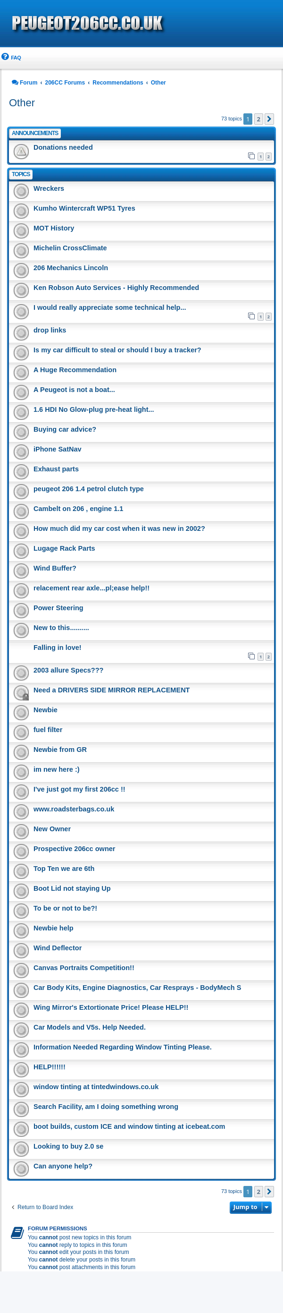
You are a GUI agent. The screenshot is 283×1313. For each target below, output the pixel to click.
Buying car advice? (64, 429)
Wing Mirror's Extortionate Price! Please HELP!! (110, 1007)
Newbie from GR (60, 749)
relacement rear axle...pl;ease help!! (91, 588)
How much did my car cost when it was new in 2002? (119, 528)
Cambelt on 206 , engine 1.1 (78, 508)
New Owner (52, 829)
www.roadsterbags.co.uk (73, 809)
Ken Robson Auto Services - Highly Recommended (116, 287)
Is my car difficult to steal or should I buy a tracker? (117, 350)
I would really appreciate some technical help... (109, 307)
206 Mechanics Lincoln (70, 268)
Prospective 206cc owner (74, 849)
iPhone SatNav (57, 449)
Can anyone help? (62, 1166)
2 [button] (258, 119)
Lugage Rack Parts (64, 548)
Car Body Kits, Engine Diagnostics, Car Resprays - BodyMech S (137, 987)
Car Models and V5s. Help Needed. (89, 1027)
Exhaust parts (56, 469)
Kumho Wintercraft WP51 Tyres (84, 208)
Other (22, 103)
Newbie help (53, 928)
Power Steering (58, 608)
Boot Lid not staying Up (72, 888)
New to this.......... (61, 627)
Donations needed (63, 147)
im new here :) (56, 769)
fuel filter (47, 729)
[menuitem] (10, 58)
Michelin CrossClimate (70, 248)
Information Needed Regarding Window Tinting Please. (122, 1047)
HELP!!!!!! (49, 1067)
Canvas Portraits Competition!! (83, 968)
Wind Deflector (57, 948)
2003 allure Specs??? (68, 670)
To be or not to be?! (65, 908)
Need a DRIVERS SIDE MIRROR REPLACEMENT (111, 690)
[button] (269, 119)
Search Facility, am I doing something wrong (105, 1106)
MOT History (53, 228)
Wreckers (48, 188)
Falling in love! (57, 647)
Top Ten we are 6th (63, 868)
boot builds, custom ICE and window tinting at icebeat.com (129, 1126)
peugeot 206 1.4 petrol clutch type (88, 489)
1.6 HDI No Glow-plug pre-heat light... (93, 409)
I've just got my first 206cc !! (79, 789)
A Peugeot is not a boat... (74, 389)
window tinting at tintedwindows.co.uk (95, 1087)
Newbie (45, 710)
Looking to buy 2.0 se (68, 1146)
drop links (49, 330)
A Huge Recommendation (75, 370)
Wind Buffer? (54, 568)
